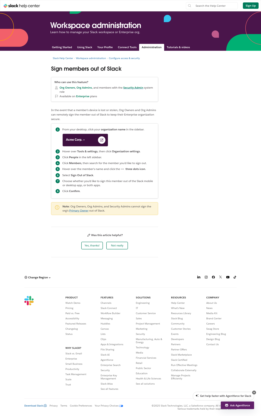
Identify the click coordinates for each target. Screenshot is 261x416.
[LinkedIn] (198, 278)
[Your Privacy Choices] (107, 405)
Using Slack (84, 47)
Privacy (54, 405)
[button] (92, 245)
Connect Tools (127, 47)
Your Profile (105, 47)
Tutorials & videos (178, 47)
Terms (63, 405)
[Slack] (29, 343)
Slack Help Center (63, 58)
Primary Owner (79, 210)
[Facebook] (213, 278)
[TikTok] (235, 278)
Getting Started (62, 47)
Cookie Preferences (81, 405)
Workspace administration (91, 58)
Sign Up (251, 5)
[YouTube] (227, 278)
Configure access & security (124, 58)
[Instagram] (206, 278)
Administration (152, 47)
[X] (220, 278)
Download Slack (35, 405)
